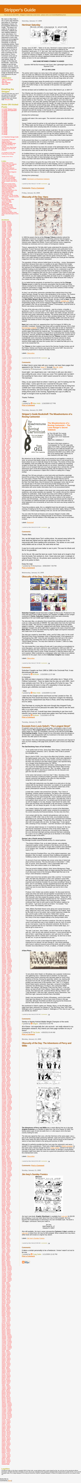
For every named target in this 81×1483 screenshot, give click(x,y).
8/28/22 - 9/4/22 (6, 1327)
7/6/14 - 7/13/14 (6, 805)
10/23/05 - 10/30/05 (7, 225)
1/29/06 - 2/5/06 (6, 243)
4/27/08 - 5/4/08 (6, 392)
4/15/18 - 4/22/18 (6, 1062)
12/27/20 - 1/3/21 (6, 1213)
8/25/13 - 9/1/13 (6, 746)
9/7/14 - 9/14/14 (6, 816)
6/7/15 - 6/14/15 (6, 867)
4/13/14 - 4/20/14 (6, 789)
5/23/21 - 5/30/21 (6, 1241)
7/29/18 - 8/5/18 (6, 1081)
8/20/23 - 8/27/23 (6, 1393)
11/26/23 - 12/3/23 (6, 1412)
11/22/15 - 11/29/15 (7, 899)
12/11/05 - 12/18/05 (7, 234)
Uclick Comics (5, 170)
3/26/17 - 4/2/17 (6, 990)
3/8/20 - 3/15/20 (6, 1190)
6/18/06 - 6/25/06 (6, 267)
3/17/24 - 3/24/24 (6, 1432)
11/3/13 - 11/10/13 (6, 759)
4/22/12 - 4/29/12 (6, 657)
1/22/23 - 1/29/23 (6, 1354)
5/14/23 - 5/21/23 (6, 1375)
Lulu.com (64, 1216)
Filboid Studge (5, 203)
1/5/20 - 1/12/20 (6, 1178)
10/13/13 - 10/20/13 (7, 755)
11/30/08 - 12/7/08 (6, 433)
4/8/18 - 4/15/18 (6, 1060)
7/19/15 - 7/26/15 (6, 875)
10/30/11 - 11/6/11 (6, 624)
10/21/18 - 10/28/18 (7, 1097)
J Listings (4, 123)
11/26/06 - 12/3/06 (6, 297)
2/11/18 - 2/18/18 (6, 1050)
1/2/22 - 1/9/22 (5, 1282)
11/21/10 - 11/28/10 (7, 563)
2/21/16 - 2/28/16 (6, 916)
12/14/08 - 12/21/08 (7, 435)
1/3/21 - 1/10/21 (6, 1214)
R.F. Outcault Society (7, 206)
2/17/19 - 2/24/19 (6, 1119)
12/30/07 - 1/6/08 (6, 370)
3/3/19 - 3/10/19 (6, 1122)
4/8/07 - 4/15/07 (6, 322)
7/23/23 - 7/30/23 (6, 1388)
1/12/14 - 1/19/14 (6, 772)
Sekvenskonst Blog (7, 189)
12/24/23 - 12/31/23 (7, 1417)
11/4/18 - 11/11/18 (6, 1100)
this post (7, 99)
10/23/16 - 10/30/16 (7, 961)
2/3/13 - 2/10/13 (6, 708)
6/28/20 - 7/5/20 (6, 1205)
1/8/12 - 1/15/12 (6, 638)
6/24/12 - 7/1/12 (6, 669)
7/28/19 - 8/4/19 (6, 1149)
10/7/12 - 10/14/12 (6, 686)
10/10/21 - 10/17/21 (7, 1267)
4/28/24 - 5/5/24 (6, 1440)
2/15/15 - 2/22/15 (6, 846)
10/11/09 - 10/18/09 (7, 491)
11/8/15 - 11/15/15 (6, 896)
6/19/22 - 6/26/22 (6, 1314)
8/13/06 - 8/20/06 (6, 277)
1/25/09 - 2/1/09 (6, 443)
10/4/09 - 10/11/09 (6, 490)
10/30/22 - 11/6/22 (6, 1338)
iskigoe (35, 1024)
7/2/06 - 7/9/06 (5, 269)
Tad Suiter (36, 1032)
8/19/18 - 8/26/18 (6, 1085)
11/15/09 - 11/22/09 (7, 497)
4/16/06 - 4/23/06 (6, 258)
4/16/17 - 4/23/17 (6, 994)
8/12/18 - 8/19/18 (6, 1084)
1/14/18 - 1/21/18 (6, 1045)
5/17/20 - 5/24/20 (6, 1197)
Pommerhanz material (29, 328)
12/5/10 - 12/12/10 (6, 566)
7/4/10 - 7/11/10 (6, 538)
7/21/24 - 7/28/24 (6, 1456)
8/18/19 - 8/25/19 (6, 1153)
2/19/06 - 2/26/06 (6, 247)
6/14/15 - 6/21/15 (6, 869)
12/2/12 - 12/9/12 (6, 696)
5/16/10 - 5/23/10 (6, 529)
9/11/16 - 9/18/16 (6, 953)
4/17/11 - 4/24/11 (6, 588)
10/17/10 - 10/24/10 (7, 557)
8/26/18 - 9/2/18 (6, 1087)
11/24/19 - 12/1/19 (6, 1170)
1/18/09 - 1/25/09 (6, 442)
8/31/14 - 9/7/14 (6, 815)
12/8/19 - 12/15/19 (6, 1173)
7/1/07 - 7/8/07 (5, 337)
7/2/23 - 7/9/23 (5, 1384)
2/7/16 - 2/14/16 (6, 913)
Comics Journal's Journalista (9, 179)
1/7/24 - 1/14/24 (6, 1419)
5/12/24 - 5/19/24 (6, 1443)
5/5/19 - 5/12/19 (6, 1134)
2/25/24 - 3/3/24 (6, 1428)
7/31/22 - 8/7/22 (6, 1321)
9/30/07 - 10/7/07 (6, 353)
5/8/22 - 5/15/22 (6, 1306)
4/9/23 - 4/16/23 (6, 1368)
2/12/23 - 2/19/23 (6, 1358)
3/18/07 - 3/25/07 (6, 318)
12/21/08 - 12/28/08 (7, 437)
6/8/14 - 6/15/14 (6, 799)
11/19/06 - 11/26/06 (7, 296)
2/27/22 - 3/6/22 (6, 1293)
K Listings (4, 124)
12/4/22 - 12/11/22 (6, 1345)
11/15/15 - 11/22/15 (7, 897)
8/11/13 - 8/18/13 (6, 743)
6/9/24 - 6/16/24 (6, 1448)
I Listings (4, 121)
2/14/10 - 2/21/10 (6, 514)
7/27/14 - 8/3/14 (6, 809)
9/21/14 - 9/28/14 (6, 819)
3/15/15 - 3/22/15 (6, 852)
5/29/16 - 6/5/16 (6, 934)
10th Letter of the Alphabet (8, 177)
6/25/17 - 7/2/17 (6, 1007)
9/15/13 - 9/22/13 (6, 750)
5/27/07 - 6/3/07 (6, 331)
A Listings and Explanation (9, 110)
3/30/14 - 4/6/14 (6, 786)
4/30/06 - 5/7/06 (6, 260)
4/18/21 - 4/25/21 (6, 1234)
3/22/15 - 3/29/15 (6, 853)
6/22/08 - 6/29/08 (6, 403)
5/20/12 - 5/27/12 (6, 662)
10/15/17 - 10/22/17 (7, 1028)
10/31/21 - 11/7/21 (6, 1271)
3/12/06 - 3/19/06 (6, 251)
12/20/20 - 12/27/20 (7, 1212)
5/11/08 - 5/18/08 (6, 395)
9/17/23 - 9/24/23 (6, 1398)
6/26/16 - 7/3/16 (6, 939)
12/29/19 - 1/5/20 (6, 1177)
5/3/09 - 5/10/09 (6, 461)
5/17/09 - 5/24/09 (6, 464)
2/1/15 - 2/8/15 (5, 844)
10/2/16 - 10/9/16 (6, 957)
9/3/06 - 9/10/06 (6, 281)
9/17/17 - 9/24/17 (6, 1023)
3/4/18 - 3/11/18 (6, 1054)
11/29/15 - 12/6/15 (6, 900)
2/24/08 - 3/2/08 (6, 380)
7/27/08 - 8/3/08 (6, 409)
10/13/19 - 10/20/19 (7, 1162)
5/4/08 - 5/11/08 (6, 393)
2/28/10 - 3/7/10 (6, 516)
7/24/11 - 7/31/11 (6, 606)
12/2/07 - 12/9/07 (6, 365)
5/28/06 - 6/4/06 (6, 266)
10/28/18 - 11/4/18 (6, 1098)
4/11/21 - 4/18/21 (6, 1233)
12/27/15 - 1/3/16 (6, 905)
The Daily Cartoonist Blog (8, 178)
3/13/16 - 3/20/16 (6, 919)
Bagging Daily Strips (7, 142)
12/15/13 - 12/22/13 (7, 767)
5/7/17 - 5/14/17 (6, 998)
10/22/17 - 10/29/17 (7, 1029)
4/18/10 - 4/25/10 (6, 524)
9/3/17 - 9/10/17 (6, 1020)
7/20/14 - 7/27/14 (6, 807)
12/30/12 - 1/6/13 (6, 701)
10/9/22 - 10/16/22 (6, 1335)
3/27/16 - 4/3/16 (6, 922)
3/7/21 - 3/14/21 (6, 1226)
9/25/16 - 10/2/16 (6, 956)
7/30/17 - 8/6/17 (6, 1013)
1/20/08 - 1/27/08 (6, 374)
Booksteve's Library (7, 211)
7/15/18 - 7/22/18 (6, 1079)
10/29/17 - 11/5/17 (6, 1030)
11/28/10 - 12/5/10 (6, 564)
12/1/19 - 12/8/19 (6, 1171)
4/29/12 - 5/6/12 (6, 658)
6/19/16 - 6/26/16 (6, 938)
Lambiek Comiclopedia (7, 207)
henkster (36, 674)
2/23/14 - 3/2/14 (6, 780)
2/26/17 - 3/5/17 (6, 985)
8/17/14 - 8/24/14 (6, 812)
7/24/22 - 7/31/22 (6, 1320)
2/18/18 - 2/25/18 (6, 1051)
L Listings (4, 126)
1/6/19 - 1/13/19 (6, 1111)
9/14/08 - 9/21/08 (6, 418)
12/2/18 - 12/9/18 (6, 1105)
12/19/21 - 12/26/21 (7, 1280)
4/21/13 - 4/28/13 (6, 722)
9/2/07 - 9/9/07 (5, 348)
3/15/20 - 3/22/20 (6, 1191)
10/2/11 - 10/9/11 (6, 619)
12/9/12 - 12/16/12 (6, 698)
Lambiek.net (65, 301)
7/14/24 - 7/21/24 (6, 1455)
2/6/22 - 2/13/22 (6, 1289)
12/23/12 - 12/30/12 (7, 700)
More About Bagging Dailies (9, 143)
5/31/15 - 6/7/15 (6, 866)
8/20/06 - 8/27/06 (6, 279)
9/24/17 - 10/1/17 (6, 1024)
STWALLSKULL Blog (7, 194)
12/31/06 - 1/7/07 (6, 303)
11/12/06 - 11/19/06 (7, 294)
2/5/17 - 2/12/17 (6, 981)
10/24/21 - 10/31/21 (7, 1269)
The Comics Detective (7, 176)
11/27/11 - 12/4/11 (6, 630)
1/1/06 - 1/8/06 (5, 238)
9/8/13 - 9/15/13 (6, 748)
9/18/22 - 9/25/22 (6, 1331)
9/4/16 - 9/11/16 (6, 952)
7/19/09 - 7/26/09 (6, 476)
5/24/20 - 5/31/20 (6, 1199)
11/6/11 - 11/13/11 (6, 626)
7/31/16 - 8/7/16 (6, 946)
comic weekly (55, 1148)
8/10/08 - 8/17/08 (6, 412)
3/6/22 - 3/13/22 (6, 1294)
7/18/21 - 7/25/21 (6, 1251)
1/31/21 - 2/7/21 (6, 1220)
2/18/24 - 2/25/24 (6, 1427)
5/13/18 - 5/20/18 (6, 1067)
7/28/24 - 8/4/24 (6, 1457)
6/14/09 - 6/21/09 (6, 469)
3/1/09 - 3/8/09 (5, 450)
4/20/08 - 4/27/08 (6, 391)
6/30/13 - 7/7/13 (6, 735)
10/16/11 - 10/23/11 (7, 622)
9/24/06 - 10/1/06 (6, 285)
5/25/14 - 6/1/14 (6, 797)
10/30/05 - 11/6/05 (6, 226)
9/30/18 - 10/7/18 (6, 1093)
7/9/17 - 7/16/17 (6, 1010)
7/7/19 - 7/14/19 (6, 1145)
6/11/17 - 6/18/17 (6, 1004)
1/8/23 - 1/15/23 (6, 1351)
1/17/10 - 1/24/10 (6, 508)
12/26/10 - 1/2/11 (6, 570)
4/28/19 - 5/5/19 (6, 1132)
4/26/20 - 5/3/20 (6, 1194)
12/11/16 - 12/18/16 (7, 970)
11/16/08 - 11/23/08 (7, 430)
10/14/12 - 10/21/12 (7, 687)
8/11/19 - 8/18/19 (6, 1152)
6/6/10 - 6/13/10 (6, 533)
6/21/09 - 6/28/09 (6, 470)
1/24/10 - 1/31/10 (6, 510)
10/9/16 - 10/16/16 (6, 959)
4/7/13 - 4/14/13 (6, 720)
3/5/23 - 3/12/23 (6, 1362)
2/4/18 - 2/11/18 (6, 1049)
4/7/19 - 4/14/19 (6, 1128)
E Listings (4, 116)
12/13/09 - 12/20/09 (7, 502)
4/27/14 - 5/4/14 (6, 792)
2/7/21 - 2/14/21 (6, 1221)
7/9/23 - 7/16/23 (6, 1385)
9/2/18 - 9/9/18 (5, 1088)
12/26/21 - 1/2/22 (6, 1281)
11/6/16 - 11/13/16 (6, 964)
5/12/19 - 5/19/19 (6, 1135)
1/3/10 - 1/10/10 (6, 506)
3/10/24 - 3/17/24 (6, 1431)
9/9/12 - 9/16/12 (6, 681)
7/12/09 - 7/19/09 (6, 474)
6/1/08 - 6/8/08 (5, 399)
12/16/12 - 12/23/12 (7, 699)
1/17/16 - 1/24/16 (6, 909)
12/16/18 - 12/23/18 (7, 1107)
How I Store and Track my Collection (8, 149)
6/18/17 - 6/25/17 (6, 1006)
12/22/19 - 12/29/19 (7, 1175)
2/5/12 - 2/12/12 (6, 643)
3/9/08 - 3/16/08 (6, 383)
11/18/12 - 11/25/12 (7, 694)
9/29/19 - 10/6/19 (6, 1160)
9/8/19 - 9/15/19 (6, 1157)
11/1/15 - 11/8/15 (6, 895)
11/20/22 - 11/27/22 (7, 1342)
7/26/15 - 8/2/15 (6, 876)
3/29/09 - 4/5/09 (6, 455)
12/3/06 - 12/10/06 (6, 298)
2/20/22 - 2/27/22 (6, 1291)
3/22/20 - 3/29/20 (6, 1192)
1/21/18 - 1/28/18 (6, 1046)
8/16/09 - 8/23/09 (6, 481)
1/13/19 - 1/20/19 (6, 1113)
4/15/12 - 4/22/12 (6, 656)
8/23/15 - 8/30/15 (6, 882)
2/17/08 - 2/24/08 (6, 379)
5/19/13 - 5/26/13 (6, 728)
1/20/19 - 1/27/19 (6, 1114)
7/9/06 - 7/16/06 (6, 271)
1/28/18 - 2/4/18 (6, 1047)
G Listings (4, 119)
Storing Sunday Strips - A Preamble (8, 145)
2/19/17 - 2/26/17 (6, 983)
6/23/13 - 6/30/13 (6, 734)
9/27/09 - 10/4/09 (6, 489)
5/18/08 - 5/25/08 (6, 396)
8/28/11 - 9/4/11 (6, 613)
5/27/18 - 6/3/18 (6, 1070)
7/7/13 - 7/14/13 (6, 737)
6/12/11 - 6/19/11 (6, 598)
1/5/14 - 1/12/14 (6, 771)
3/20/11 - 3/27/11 (6, 585)
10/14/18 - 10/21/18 (7, 1096)
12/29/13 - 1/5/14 (6, 769)
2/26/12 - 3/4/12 (6, 647)
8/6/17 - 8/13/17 (6, 1015)
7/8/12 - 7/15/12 (6, 671)
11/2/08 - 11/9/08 (6, 427)
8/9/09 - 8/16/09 (6, 480)
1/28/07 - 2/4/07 (6, 309)
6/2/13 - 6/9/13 (5, 730)
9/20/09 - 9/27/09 (6, 487)
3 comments (44, 663)
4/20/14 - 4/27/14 (6, 790)
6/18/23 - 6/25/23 (6, 1381)
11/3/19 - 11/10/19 (6, 1166)
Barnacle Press (6, 173)
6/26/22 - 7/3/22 (6, 1315)
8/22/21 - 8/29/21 (6, 1258)
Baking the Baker (6, 210)
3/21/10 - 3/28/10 (6, 520)
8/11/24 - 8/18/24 (6, 1460)
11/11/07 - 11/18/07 (7, 361)
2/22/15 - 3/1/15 (6, 848)
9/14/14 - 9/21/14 (6, 818)
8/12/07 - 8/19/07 (6, 344)
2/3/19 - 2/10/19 (6, 1117)
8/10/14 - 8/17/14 (6, 811)
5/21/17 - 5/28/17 (6, 1000)
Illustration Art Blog (6, 202)
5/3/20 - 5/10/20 (6, 1195)
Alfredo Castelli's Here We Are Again (9, 181)
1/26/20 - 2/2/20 (6, 1182)
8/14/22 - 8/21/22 (6, 1324)
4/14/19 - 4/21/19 (6, 1130)
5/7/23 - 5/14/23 (6, 1374)
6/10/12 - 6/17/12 (6, 666)
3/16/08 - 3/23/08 (6, 384)
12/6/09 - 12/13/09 (6, 500)
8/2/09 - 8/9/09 (5, 478)
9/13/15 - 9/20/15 (6, 886)
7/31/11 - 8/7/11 (6, 608)
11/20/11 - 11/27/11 (7, 628)
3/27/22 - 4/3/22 (6, 1298)
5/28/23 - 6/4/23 (6, 1378)
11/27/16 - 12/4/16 (6, 968)
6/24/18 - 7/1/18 (6, 1075)
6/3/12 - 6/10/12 (6, 665)
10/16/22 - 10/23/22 (7, 1336)
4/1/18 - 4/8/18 (5, 1059)
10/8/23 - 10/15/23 (6, 1402)
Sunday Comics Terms (7, 156)
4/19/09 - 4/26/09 (6, 459)
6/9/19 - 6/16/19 (6, 1140)
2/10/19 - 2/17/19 (6, 1118)
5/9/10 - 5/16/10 (6, 528)
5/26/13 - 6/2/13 (6, 729)
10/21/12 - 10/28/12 (7, 688)
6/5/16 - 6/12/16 (6, 935)
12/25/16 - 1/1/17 (6, 973)
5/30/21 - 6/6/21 (6, 1242)
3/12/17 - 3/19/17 (6, 987)
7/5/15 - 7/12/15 (6, 872)
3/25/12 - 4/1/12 (6, 652)
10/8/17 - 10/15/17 (6, 1026)
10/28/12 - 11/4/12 (6, 690)
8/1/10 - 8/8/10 (5, 544)
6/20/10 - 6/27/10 (6, 536)
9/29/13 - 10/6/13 (6, 752)
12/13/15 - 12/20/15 (7, 902)
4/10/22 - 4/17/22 (6, 1301)
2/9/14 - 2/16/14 (6, 777)
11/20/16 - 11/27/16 (7, 966)
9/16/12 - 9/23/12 (6, 682)
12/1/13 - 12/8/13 (6, 764)
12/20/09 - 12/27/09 (7, 503)
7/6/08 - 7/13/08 (6, 405)
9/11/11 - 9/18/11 (6, 615)
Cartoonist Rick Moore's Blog (9, 212)
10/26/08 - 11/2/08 (6, 426)
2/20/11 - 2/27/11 (6, 580)
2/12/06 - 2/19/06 (6, 246)
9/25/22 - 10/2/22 (6, 1332)
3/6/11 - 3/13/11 (6, 583)
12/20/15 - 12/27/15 (7, 904)
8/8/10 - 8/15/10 (6, 545)
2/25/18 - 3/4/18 (6, 1053)
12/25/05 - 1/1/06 (6, 237)
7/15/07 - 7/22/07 (6, 340)
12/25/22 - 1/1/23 (6, 1349)
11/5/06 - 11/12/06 (6, 293)
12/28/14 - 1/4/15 (6, 837)
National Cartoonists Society (9, 185)
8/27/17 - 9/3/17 (6, 1019)
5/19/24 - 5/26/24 (6, 1444)
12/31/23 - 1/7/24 (6, 1418)
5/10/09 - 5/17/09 (6, 463)
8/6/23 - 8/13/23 (6, 1391)
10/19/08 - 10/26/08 (7, 425)
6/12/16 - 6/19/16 (6, 936)
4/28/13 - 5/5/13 (6, 724)
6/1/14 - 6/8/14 (5, 798)
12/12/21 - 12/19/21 (7, 1278)
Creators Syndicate (7, 166)
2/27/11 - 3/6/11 (6, 581)
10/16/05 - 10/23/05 (7, 224)
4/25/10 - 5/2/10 (6, 525)
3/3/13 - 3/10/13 (6, 713)
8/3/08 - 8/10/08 (6, 410)
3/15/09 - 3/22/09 (6, 452)
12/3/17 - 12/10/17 (6, 1037)
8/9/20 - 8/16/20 (6, 1209)
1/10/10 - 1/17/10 (6, 507)
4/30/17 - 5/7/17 (6, 996)
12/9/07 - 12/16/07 (6, 366)
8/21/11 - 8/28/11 (6, 611)
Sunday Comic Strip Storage (9, 147)
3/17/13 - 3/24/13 (6, 716)
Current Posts (5, 1464)
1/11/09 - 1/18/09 (6, 440)
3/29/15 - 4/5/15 (6, 854)
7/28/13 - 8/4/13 (6, 741)
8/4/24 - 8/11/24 (6, 1459)
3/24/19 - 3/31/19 (6, 1126)
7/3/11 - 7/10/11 (6, 602)
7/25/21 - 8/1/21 (6, 1252)
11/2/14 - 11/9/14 (6, 827)
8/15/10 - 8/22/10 (6, 546)
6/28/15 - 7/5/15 (6, 871)
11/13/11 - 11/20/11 (7, 627)
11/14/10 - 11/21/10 (7, 562)
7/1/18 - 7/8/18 (5, 1076)
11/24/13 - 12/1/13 (6, 763)
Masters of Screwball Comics (9, 186)
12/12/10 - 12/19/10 (7, 567)
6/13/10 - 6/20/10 (6, 534)
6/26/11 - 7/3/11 (6, 601)
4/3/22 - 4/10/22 (6, 1299)
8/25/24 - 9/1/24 (6, 1462)
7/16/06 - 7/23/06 (6, 272)
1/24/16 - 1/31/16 (6, 910)
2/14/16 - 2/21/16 (6, 914)
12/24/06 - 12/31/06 (7, 302)
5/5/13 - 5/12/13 (6, 725)
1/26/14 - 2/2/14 (6, 775)
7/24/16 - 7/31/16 (6, 944)
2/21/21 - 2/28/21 (6, 1224)
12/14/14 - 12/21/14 (7, 835)
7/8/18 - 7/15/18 (6, 1077)
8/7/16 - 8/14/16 (6, 947)
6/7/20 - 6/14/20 (6, 1201)
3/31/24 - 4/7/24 (6, 1435)
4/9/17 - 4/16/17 (6, 993)
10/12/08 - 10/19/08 (7, 423)
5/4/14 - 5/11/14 (6, 793)
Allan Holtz (36, 403)
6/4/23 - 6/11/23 (6, 1379)
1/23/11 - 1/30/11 (6, 575)
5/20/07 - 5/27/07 (6, 329)
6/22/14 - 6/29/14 (6, 802)
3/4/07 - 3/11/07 (6, 315)
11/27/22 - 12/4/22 (6, 1344)
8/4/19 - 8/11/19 (6, 1150)
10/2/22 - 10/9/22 (6, 1333)
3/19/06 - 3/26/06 (6, 252)
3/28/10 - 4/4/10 (6, 521)
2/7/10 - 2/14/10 (6, 512)
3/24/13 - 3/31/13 (6, 717)
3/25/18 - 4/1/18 (6, 1058)
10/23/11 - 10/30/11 (7, 623)
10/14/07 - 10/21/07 (7, 356)
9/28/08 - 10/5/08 (6, 421)
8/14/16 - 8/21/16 (6, 948)
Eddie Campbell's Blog (7, 191)
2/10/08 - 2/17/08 (6, 378)
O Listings (4, 130)
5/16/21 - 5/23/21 (6, 1239)
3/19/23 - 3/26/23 (6, 1365)
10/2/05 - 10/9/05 (6, 221)
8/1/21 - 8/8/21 (5, 1254)
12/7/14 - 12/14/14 (6, 833)
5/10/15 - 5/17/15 (6, 862)
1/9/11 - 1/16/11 (6, 572)
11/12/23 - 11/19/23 (7, 1409)
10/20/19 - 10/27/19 (7, 1164)
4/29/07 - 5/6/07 (6, 326)
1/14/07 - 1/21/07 (6, 306)
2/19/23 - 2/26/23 (6, 1359)
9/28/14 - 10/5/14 (6, 820)
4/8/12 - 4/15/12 (6, 654)
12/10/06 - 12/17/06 (7, 299)
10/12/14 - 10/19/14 (7, 823)
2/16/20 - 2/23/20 (6, 1186)
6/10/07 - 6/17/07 (6, 333)
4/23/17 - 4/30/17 (6, 995)
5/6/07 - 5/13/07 (6, 327)
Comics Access (6, 174)
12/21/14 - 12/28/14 (7, 836)
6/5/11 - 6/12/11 (6, 597)
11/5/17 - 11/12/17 (6, 1032)
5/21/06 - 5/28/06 (6, 264)
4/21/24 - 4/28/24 (6, 1439)
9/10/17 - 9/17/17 (6, 1021)
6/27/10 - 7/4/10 (6, 537)
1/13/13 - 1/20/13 (6, 704)
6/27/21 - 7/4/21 (6, 1247)
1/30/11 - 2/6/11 (6, 576)
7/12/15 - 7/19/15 (6, 874)
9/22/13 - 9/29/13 (6, 751)
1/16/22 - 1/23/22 (6, 1285)
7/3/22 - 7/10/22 (6, 1316)
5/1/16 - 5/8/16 (5, 929)
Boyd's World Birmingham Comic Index (10, 214)
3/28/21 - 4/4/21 (6, 1230)
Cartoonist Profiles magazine (9, 164)
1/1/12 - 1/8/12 (5, 636)
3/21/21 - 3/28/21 (6, 1229)
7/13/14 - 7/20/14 (6, 806)
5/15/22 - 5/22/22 (6, 1307)
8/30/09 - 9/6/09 (6, 484)
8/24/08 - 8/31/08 (6, 414)
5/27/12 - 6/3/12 (6, 664)
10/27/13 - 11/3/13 (6, 758)
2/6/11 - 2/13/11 (6, 577)
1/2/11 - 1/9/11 (5, 571)
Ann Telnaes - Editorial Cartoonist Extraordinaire (10, 197)
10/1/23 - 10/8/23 (6, 1401)
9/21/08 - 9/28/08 (6, 420)
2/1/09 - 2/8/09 (5, 444)
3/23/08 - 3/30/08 (6, 386)
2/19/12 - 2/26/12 (6, 645)
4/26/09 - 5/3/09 (6, 460)
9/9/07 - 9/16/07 (6, 349)
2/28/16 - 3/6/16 (6, 917)
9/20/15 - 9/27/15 (6, 887)
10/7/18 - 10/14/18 (6, 1094)
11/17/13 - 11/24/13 (7, 762)
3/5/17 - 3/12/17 (6, 986)
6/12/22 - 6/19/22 (6, 1312)
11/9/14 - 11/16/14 (6, 828)
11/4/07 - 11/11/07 (6, 360)
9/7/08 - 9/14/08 (6, 417)
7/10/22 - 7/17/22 (6, 1318)
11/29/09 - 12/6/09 (6, 499)
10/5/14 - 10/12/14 (6, 822)
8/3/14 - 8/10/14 (6, 810)
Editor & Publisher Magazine (9, 172)
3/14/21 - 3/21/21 (6, 1227)
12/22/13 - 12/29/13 (7, 768)
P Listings (4, 131)
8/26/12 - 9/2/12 (6, 678)
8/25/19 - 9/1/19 (6, 1154)
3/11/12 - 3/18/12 (6, 649)
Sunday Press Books (7, 193)
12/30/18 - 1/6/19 (6, 1110)
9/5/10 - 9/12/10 (6, 550)
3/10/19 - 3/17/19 (6, 1123)
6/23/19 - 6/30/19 (6, 1143)
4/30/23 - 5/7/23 (6, 1372)
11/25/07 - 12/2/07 (6, 363)
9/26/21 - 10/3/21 (6, 1264)
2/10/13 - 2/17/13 (6, 709)
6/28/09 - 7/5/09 (6, 472)
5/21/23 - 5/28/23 (6, 1376)
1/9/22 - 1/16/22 (6, 1284)
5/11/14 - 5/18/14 (6, 794)
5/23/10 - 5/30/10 (6, 531)
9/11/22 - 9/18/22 (6, 1329)
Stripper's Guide (20, 9)
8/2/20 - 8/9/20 (5, 1208)
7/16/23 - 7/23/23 (6, 1387)
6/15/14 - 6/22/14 (6, 801)
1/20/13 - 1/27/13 (6, 705)
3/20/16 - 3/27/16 (6, 921)
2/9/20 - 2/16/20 (6, 1184)
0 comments (44, 183)
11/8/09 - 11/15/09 (6, 495)
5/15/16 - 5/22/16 (6, 931)
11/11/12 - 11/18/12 (7, 692)
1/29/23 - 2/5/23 (6, 1355)
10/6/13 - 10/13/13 (6, 754)
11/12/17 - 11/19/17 (7, 1033)
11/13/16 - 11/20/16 (7, 965)
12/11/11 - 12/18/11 (7, 632)
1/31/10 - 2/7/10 (6, 511)
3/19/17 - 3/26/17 (6, 989)
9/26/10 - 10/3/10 (6, 554)
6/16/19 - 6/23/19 (6, 1141)
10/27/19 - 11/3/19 (6, 1165)
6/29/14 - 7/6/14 (6, 803)
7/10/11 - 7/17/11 (6, 604)
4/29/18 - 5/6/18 (6, 1064)
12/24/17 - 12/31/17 (7, 1041)
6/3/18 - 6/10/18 (6, 1071)
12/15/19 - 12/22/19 (7, 1174)
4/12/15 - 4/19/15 (6, 857)
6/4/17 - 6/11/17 (6, 1003)
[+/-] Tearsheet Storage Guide (10, 137)
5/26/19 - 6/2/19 (6, 1137)
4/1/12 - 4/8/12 (5, 653)
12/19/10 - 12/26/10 (7, 568)
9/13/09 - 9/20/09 (6, 486)
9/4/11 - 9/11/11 (6, 614)
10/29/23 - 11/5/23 (6, 1406)
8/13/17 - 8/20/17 (6, 1016)
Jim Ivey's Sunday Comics (35, 1238)
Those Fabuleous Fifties (8, 199)
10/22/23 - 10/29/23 (7, 1405)
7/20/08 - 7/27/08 (6, 408)
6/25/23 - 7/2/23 (6, 1383)
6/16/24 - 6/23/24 (6, 1449)
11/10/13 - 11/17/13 (7, 760)
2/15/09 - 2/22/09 (6, 447)
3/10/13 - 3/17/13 (6, 715)
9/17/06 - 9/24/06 (6, 284)
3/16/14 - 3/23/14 (6, 784)
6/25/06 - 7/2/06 (6, 268)
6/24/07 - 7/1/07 (6, 336)
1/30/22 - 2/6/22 (6, 1288)
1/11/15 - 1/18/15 (6, 840)
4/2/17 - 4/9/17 (5, 991)
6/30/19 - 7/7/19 (6, 1144)
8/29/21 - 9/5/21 (6, 1259)
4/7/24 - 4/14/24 (6, 1436)
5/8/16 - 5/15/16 (6, 930)
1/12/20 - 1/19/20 (6, 1179)
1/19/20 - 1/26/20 (6, 1180)
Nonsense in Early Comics (8, 183)
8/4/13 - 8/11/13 (6, 742)
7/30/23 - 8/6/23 (6, 1389)
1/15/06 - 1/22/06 (6, 241)
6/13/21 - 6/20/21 (6, 1244)
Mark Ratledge (6, 82)
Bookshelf (30, 522)
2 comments (44, 358)
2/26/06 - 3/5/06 (6, 249)
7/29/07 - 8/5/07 (6, 341)
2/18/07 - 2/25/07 (6, 313)
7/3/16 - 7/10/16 (6, 940)
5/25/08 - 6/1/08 (6, 397)
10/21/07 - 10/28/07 (7, 357)
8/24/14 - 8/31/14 (6, 814)
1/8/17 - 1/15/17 (6, 976)
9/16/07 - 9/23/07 (6, 350)
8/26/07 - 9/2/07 (6, 346)
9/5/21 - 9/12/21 (6, 1260)
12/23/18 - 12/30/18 (7, 1109)
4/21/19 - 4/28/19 (6, 1131)
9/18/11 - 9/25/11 (6, 617)
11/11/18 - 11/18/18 (7, 1101)
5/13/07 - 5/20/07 (6, 328)
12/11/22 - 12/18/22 (7, 1346)
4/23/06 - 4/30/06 (6, 259)
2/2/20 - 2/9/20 (5, 1183)
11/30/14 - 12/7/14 (6, 832)
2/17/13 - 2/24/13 (6, 711)
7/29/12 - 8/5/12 (6, 673)
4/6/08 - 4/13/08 (6, 388)
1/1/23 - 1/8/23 (5, 1350)
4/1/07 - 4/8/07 (5, 320)
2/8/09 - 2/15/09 (6, 446)
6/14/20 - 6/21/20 (6, 1203)
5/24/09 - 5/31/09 (6, 465)
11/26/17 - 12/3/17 (6, 1036)
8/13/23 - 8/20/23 (6, 1392)
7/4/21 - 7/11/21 (6, 1248)
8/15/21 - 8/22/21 (6, 1256)
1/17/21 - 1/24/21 (6, 1217)
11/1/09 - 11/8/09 (6, 494)
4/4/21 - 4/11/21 (6, 1231)
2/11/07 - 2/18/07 (6, 311)
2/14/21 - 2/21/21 (6, 1222)
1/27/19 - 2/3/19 (6, 1115)
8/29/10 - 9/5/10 (6, 549)
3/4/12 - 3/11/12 (6, 648)
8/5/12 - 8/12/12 (6, 674)
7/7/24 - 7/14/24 (6, 1453)
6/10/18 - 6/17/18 (6, 1072)
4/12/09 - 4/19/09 (6, 457)
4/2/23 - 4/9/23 (5, 1367)
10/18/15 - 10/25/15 (7, 892)
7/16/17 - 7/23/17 (6, 1011)
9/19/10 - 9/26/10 (6, 553)
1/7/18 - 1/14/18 (6, 1043)
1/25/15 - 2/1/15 (6, 842)
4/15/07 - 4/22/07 (6, 323)
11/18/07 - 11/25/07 (7, 362)
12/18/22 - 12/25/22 (7, 1348)
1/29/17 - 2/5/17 (6, 979)
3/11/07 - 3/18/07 (6, 316)
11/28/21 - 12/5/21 (6, 1276)
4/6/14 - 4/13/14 (6, 788)
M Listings (5, 127)
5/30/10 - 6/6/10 (6, 532)
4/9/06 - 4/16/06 (6, 256)
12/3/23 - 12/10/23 (6, 1413)
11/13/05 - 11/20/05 (7, 229)
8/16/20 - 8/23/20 (6, 1211)
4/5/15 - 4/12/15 (6, 855)
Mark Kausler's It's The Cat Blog (10, 195)
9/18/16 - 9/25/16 (6, 955)
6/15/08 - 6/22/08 (6, 401)
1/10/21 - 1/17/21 (6, 1216)
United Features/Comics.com (9, 169)
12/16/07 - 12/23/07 (7, 367)
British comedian (67, 1146)
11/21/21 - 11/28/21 (7, 1274)
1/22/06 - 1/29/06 (6, 242)
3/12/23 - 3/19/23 (6, 1363)
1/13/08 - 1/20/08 (6, 373)
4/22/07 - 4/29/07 (6, 324)
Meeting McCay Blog (7, 204)
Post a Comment (37, 188)
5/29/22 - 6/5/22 (6, 1310)
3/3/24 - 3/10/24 (6, 1430)
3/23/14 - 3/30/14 (6, 785)
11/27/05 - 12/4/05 (6, 232)
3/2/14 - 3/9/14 (5, 781)
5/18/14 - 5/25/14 (6, 795)
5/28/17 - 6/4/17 (6, 1002)
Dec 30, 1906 (58, 367)
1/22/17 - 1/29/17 (6, 978)
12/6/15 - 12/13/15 (6, 901)
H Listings (4, 120)
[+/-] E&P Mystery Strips (9, 109)
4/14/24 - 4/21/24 (6, 1438)
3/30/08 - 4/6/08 (6, 387)
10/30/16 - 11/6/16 (6, 963)
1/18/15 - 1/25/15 (6, 841)
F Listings (4, 117)
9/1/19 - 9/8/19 (5, 1156)
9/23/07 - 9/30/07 (6, 352)
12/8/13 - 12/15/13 (6, 765)
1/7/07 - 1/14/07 (6, 305)
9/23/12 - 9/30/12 (6, 683)
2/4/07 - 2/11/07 (6, 310)
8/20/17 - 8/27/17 (6, 1017)
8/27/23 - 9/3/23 (6, 1395)
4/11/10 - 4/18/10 (6, 523)
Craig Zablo (37, 1254)
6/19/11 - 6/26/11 (6, 600)
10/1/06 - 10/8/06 (6, 286)
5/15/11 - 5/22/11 (6, 593)
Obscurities (31, 353)
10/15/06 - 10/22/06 (7, 289)
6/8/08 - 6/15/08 (6, 400)
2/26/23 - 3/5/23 (6, 1361)
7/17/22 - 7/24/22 (6, 1319)
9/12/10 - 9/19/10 (6, 551)
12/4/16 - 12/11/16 (6, 969)
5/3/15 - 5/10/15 (6, 861)
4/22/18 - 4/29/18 (6, 1063)
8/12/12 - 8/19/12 (6, 675)
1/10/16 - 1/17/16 (6, 908)
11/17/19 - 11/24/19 (7, 1169)
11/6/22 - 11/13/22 (6, 1340)
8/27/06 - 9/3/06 (6, 280)
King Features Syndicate (8, 168)
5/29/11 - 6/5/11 (6, 596)
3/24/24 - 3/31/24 (6, 1434)
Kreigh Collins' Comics (7, 163)
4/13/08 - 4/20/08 (6, 390)
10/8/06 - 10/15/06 (6, 288)
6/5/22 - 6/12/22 (6, 1311)
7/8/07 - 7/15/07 (6, 339)
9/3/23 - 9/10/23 (6, 1396)
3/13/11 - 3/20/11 (6, 584)
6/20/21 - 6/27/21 (6, 1246)
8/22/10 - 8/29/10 (6, 547)
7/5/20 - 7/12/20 (6, 1207)
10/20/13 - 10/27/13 (7, 756)
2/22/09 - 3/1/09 (6, 448)
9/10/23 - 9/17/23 (6, 1397)
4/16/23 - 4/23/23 (6, 1370)
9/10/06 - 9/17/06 (6, 283)
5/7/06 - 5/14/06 (6, 262)
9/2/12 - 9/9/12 (5, 679)
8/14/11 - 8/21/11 (6, 610)
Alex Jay (4, 81)
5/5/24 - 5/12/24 (6, 1442)
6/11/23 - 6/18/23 (6, 1380)
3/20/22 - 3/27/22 (6, 1297)
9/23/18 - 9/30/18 (6, 1092)
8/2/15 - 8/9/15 (5, 878)
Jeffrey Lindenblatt (7, 79)
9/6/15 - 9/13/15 (6, 884)
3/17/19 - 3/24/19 (6, 1124)
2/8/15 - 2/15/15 (6, 845)
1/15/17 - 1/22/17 (6, 977)
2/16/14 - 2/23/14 (6, 778)
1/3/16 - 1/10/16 (6, 906)
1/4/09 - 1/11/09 (6, 439)
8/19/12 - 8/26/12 (6, 677)
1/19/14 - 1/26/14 (6, 773)
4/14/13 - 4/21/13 (6, 721)
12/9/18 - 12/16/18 (6, 1106)
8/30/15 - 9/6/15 (6, 883)
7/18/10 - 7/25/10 (6, 541)
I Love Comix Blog (6, 200)
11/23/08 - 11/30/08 (7, 431)
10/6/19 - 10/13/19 (6, 1161)
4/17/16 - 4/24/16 (6, 926)
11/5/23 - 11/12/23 (6, 1408)
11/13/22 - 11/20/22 (7, 1341)
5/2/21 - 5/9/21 (5, 1237)
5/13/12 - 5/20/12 (6, 661)
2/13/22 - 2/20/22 (6, 1290)
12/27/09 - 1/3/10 (6, 504)
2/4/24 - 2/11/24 (6, 1425)
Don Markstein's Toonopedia (9, 208)
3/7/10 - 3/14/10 (6, 517)
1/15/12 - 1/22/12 (6, 639)
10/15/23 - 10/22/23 (7, 1404)
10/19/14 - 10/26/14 (7, 824)
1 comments (44, 527)
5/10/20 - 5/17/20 (6, 1196)
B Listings (4, 112)
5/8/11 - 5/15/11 (6, 592)
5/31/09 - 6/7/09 (6, 467)
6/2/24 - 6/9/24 (5, 1447)
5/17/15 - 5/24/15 (6, 863)
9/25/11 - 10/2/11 (6, 618)
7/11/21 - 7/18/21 (6, 1250)
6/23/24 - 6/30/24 (6, 1451)
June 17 (43, 367)
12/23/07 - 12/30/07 (7, 369)
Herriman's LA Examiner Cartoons (38, 179)
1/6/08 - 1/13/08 (6, 371)
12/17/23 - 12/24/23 (7, 1415)
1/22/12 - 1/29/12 (6, 640)
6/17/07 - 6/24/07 (6, 335)
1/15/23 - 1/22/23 (6, 1353)
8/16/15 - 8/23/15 (6, 880)
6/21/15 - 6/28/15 (6, 870)
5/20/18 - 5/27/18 (6, 1068)
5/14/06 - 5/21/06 (6, 263)
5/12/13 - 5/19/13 (6, 726)
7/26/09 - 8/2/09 (6, 477)
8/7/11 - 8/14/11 (6, 609)
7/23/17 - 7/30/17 (6, 1012)
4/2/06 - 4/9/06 (5, 255)
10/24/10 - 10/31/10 (7, 558)
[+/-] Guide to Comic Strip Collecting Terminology (8, 153)
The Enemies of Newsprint (8, 139)
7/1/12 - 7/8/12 (5, 670)
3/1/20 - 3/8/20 (5, 1188)
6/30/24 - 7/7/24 (6, 1452)
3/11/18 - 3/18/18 (6, 1055)
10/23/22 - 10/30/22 (7, 1337)
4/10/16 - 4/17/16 (6, 925)
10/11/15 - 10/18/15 (7, 891)
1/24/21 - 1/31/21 (6, 1218)
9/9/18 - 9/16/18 (6, 1089)
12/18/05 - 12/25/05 (7, 236)
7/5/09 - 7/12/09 (6, 473)
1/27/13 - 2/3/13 (6, 707)
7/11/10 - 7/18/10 (6, 540)
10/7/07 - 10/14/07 (6, 354)
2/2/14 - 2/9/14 (5, 776)
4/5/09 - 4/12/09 (6, 456)
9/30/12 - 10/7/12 (6, 685)
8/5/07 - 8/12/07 (6, 343)
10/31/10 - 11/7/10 (6, 559)
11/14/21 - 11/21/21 (7, 1273)
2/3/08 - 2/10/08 (6, 376)
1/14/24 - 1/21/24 (6, 1421)
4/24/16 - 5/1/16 (6, 927)
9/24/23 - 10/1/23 (6, 1400)
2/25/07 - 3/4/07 (6, 314)
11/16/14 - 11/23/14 (7, 829)
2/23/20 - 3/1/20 (6, 1187)
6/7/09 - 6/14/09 (6, 468)
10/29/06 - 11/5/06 (6, 292)
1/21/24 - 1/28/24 (6, 1422)
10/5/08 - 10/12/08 (6, 422)
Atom (9, 1480)
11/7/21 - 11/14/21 (6, 1272)
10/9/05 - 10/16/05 (6, 222)
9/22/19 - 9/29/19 (6, 1158)
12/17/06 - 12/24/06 (7, 301)
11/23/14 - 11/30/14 (7, 831)
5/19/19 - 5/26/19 (6, 1136)
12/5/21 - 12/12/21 (6, 1277)
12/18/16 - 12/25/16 (7, 972)
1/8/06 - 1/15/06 (6, 239)
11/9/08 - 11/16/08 (6, 429)
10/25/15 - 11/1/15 (6, 893)
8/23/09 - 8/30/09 (6, 482)
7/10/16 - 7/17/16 (6, 942)
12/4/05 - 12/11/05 (6, 233)
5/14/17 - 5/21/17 (6, 999)
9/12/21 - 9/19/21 (6, 1261)
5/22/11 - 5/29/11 (6, 594)
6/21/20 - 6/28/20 (6, 1204)
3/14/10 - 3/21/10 (6, 519)
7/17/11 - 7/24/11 (6, 605)
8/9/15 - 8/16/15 (6, 879)
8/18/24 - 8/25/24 (6, 1461)
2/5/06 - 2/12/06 (6, 245)
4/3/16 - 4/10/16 (6, 923)
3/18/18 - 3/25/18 (6, 1057)
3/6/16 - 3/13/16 (6, 918)
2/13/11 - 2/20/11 (6, 579)
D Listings (4, 114)
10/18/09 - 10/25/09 (7, 493)
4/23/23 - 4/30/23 (6, 1371)
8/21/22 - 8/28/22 (6, 1325)
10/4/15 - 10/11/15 (6, 889)
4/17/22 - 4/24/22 (6, 1302)
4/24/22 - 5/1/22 (6, 1303)
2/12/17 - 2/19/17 (6, 982)
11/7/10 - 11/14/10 (6, 561)
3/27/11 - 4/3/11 (6, 587)
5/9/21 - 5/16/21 (6, 1238)
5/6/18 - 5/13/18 (6, 1066)
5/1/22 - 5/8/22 (5, 1304)
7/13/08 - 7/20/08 (6, 407)
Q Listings (4, 133)
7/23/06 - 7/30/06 (6, 273)
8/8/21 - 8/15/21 (6, 1255)
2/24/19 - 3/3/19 (6, 1120)
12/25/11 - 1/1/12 (6, 635)
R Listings (4, 134)
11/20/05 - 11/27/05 (7, 230)
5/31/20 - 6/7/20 (6, 1200)
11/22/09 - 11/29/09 (7, 498)
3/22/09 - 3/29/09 (6, 453)
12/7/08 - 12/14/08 (6, 434)
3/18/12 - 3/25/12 (6, 651)
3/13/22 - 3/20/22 (6, 1295)
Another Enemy (6, 141)
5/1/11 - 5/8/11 (5, 591)
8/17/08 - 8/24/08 (6, 413)
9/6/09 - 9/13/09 (6, 485)
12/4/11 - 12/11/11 (6, 631)
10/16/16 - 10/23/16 (7, 960)
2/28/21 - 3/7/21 (6, 1225)
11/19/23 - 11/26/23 (7, 1410)
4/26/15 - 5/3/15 (6, 859)
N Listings (4, 128)
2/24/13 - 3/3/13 (6, 712)
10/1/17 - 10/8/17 (6, 1025)
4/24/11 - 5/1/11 (6, 589)
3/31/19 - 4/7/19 (6, 1127)
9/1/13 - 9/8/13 (5, 747)
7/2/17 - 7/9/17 (5, 1008)
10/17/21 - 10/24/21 (7, 1268)
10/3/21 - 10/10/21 (6, 1265)
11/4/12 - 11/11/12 (6, 691)
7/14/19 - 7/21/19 (6, 1147)
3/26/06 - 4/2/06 (6, 254)
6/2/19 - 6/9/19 (5, 1139)
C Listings (4, 113)
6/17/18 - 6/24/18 (6, 1073)
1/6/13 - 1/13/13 (6, 703)
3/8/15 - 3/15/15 (6, 850)
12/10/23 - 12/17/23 (7, 1414)
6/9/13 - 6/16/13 (6, 732)
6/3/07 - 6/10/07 (6, 332)
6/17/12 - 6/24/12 (6, 668)
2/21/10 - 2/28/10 (6, 515)
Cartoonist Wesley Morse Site (9, 190)
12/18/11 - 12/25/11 (7, 634)
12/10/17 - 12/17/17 (7, 1038)
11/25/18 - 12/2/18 (6, 1103)
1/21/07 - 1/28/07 (6, 307)
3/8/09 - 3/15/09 (6, 451)
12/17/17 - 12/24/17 (7, 1040)
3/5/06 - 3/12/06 (6, 250)
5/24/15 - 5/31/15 (6, 865)
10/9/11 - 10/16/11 (6, 621)
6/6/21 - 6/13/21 (6, 1243)
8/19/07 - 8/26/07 (6, 345)
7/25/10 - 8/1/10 (6, 542)
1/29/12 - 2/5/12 (6, 641)
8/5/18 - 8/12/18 (6, 1083)
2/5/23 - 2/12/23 (6, 1357)
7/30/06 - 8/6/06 (6, 275)
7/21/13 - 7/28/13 (6, 739)
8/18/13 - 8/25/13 (6, 745)
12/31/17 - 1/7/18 (6, 1042)
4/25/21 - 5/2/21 (6, 1235)
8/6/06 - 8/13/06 (6, 276)
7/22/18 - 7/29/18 (6, 1080)
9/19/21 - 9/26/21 (6, 1263)
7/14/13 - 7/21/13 (6, 738)
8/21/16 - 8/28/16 (6, 949)
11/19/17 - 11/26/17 (7, 1034)
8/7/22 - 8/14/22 (6, 1323)
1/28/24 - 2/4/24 (6, 1423)
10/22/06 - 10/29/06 (7, 290)
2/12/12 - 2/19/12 (6, 644)
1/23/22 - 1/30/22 (6, 1286)
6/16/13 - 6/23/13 (6, 733)
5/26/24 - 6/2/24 (6, 1445)
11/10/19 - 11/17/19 (7, 1167)
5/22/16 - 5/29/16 (6, 933)
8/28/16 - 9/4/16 (6, 951)
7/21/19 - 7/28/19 (6, 1148)
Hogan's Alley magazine (8, 165)
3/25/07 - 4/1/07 (6, 319)
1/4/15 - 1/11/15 (6, 839)
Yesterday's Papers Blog (8, 187)
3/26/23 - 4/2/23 (6, 1366)
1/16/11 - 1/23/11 (6, 574)
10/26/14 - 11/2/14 (6, 825)
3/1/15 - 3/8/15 (5, 849)
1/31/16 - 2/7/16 (6, 912)
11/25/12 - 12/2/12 (6, 695)
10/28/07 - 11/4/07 (6, 358)
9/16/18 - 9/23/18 (6, 1090)
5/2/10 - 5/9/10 (5, 527)
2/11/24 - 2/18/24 (6, 1426)
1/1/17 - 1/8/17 (5, 974)
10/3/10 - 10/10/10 (6, 555)
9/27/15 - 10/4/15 (6, 888)
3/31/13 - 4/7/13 (6, 718)
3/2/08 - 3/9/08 (5, 382)
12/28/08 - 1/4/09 (6, 438)
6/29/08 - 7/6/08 (6, 404)
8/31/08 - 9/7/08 (6, 416)
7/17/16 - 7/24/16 (6, 943)
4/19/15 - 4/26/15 (6, 858)
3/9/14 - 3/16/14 (6, 782)
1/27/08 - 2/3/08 (6, 375)
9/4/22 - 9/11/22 (6, 1328)
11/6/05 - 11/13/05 (6, 228)
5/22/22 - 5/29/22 (6, 1308)
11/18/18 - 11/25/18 (7, 1102)
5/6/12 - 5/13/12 (6, 660)
